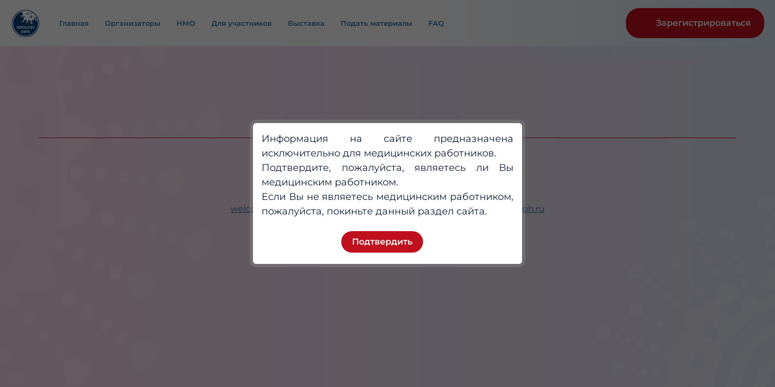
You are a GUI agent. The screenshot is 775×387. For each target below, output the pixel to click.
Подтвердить (382, 241)
